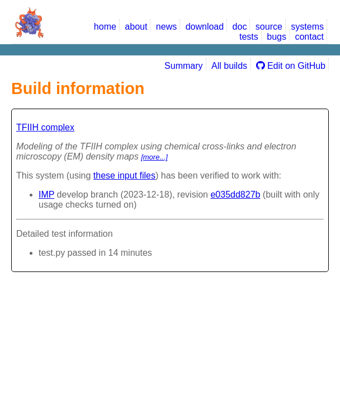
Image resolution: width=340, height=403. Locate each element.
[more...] (154, 157)
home (105, 26)
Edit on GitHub (291, 66)
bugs (276, 36)
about (136, 26)
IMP (46, 194)
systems (307, 26)
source (269, 26)
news (166, 26)
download (205, 26)
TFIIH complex (45, 127)
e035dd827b (235, 194)
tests (248, 36)
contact (309, 36)
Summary (183, 66)
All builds (229, 66)
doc (240, 26)
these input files (124, 175)
